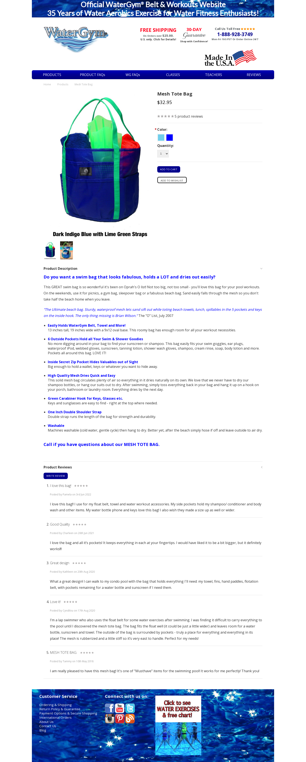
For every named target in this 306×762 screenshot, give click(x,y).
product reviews (189, 116)
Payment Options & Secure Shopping (68, 713)
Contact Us (47, 726)
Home (47, 84)
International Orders (55, 717)
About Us (46, 722)
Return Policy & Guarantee (59, 709)
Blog (42, 730)
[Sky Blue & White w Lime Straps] (161, 136)
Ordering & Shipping (55, 705)
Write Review (55, 475)
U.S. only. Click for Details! (158, 39)
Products (62, 84)
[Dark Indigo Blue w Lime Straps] (169, 136)
